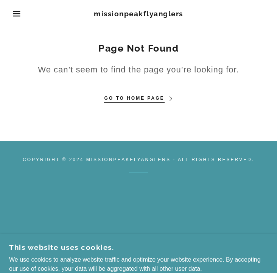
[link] (138, 13)
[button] (18, 13)
